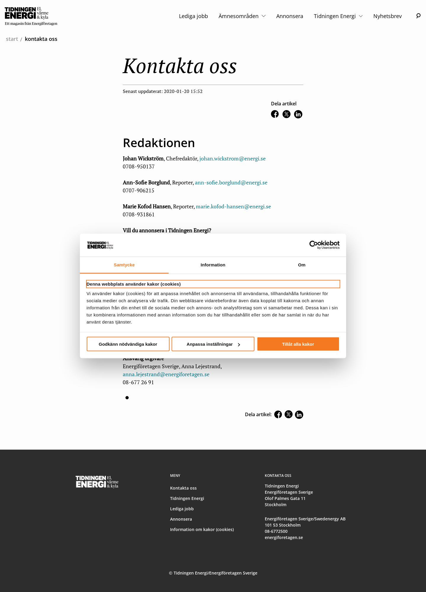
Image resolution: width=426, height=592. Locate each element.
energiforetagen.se (284, 537)
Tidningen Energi (338, 16)
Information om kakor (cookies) (202, 529)
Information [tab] (213, 264)
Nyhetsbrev (387, 16)
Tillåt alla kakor (298, 344)
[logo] (31, 16)
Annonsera (289, 16)
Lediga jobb (193, 16)
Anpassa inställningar (213, 344)
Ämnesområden (242, 16)
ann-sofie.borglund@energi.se (231, 182)
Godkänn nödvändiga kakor (128, 344)
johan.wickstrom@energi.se (232, 158)
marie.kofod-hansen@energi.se (233, 206)
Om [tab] (301, 264)
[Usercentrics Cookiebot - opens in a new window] (314, 245)
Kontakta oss (183, 488)
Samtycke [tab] (124, 264)
